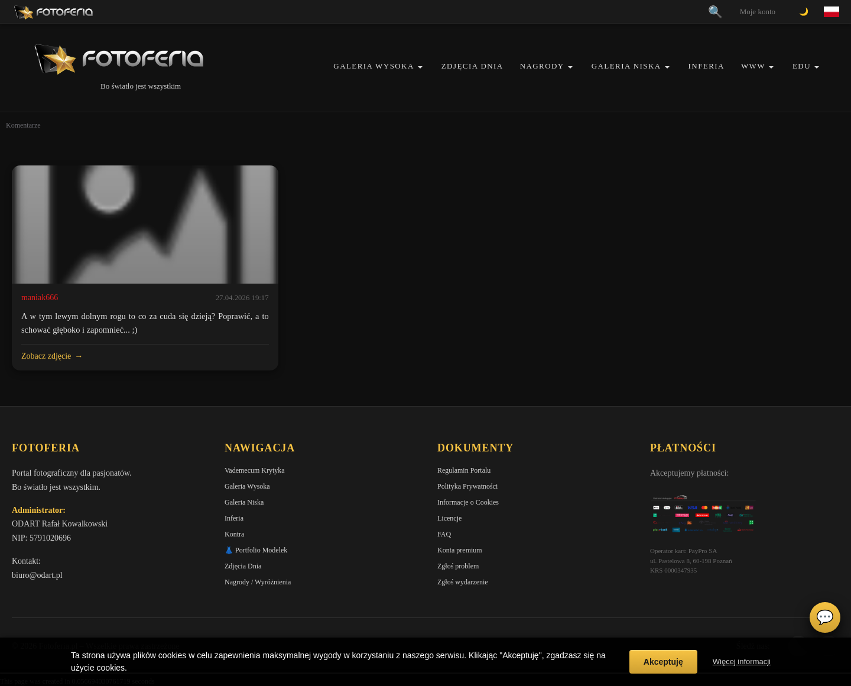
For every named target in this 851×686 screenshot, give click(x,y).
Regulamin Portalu (464, 470)
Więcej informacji (742, 661)
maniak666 (39, 297)
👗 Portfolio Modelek (256, 550)
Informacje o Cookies (468, 502)
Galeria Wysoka (373, 65)
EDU (801, 65)
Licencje (449, 518)
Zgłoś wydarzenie (462, 582)
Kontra (234, 534)
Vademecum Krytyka (255, 470)
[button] (420, 67)
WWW (753, 65)
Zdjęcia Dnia (472, 65)
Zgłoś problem (458, 566)
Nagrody (542, 65)
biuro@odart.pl (37, 575)
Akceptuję (663, 662)
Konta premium (459, 550)
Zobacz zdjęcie (46, 356)
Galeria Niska (626, 65)
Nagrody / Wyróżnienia (258, 582)
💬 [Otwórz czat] (825, 617)
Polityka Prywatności (467, 486)
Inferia (706, 65)
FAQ (444, 534)
